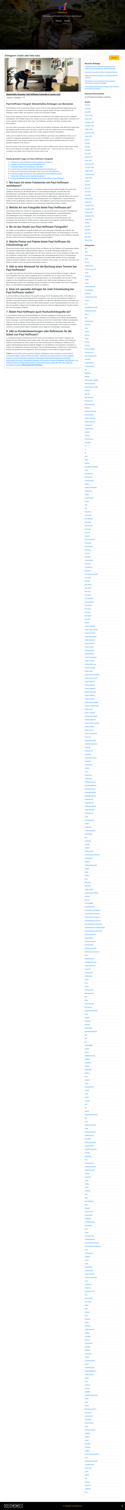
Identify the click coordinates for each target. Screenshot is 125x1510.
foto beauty (88, 511)
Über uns (58, 21)
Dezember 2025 (89, 122)
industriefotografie (90, 965)
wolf (86, 1478)
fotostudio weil (89, 813)
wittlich (87, 1475)
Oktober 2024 (89, 170)
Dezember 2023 (89, 205)
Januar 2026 (88, 119)
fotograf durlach (89, 650)
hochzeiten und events (47, 356)
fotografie (87, 747)
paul (86, 1194)
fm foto (87, 501)
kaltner (87, 979)
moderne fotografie (90, 1125)
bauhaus (87, 335)
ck (85, 446)
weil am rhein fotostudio (91, 1454)
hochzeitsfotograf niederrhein (93, 924)
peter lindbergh (89, 1201)
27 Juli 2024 (9, 97)
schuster (87, 1332)
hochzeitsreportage (90, 941)
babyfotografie (89, 321)
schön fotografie (89, 1329)
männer (87, 1090)
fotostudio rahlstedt (90, 806)
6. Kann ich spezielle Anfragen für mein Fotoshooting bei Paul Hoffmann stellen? (36, 173)
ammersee (88, 276)
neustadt (87, 1152)
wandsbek (87, 1443)
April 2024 (88, 191)
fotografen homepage (91, 744)
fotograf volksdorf (90, 712)
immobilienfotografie (90, 962)
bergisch (87, 345)
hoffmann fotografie (90, 948)
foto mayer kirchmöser (91, 574)
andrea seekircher (90, 286)
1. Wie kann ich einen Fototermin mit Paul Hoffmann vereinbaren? (31, 162)
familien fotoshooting (91, 487)
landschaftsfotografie (91, 1031)
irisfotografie (88, 976)
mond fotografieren (90, 1132)
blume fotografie (89, 404)
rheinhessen (88, 1284)
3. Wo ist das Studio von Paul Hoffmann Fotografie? (26, 167)
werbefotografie (89, 1464)
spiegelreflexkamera (90, 1371)
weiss (86, 1457)
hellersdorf (88, 886)
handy (86, 872)
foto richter (88, 595)
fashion (87, 494)
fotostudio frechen (90, 789)
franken (87, 823)
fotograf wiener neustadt (92, 723)
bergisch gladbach (90, 349)
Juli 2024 (87, 181)
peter (86, 1197)
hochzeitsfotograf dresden (92, 913)
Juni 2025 (87, 143)
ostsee (86, 1180)
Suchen (114, 58)
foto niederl (88, 588)
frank (86, 816)
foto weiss (88, 619)
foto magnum (88, 567)
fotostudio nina (89, 799)
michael (87, 1111)
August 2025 (88, 136)
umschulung (88, 1419)
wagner (87, 1440)
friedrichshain (89, 834)
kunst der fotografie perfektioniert (24, 358)
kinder (86, 1000)
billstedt (87, 376)
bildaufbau (88, 373)
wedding (87, 1450)
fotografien (88, 754)
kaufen (87, 986)
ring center (88, 1301)
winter (87, 1471)
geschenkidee (88, 858)
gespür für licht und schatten (29, 356)
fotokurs (87, 768)
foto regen (88, 591)
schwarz (87, 1339)
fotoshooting (88, 778)
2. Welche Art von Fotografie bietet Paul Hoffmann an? (27, 164)
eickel (86, 470)
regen (86, 1263)
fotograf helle (88, 671)
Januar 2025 (88, 160)
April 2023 (88, 233)
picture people (89, 1211)
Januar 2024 (88, 202)
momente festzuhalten (57, 360)
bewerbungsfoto (89, 362)
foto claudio (88, 515)
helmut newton (89, 889)
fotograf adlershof (90, 626)
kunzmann (88, 1021)
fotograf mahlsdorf (90, 688)
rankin (87, 1260)
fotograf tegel (89, 709)
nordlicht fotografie (90, 1166)
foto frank (88, 529)
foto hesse (88, 549)
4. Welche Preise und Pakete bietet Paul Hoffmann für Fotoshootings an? (33, 169)
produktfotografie (90, 1239)
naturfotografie (89, 1145)
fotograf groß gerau (90, 664)
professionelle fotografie (92, 1242)
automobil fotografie (90, 310)
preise (86, 1232)
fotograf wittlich (89, 726)
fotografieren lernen (91, 757)
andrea (87, 283)
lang (86, 1035)
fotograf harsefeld (90, 667)
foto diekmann (89, 518)
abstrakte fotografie (90, 269)
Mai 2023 (87, 229)
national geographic (90, 1142)
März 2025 (88, 153)
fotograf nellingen (90, 695)
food (86, 504)
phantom (87, 1208)
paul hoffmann (70, 360)
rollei (86, 1308)
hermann (87, 896)
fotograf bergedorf (90, 633)
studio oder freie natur (58, 362)
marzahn (87, 1100)
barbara (87, 331)
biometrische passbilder (91, 380)
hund (86, 955)
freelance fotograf (90, 830)
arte (86, 304)
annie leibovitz (89, 290)
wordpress (88, 1485)
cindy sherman (89, 439)
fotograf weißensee (90, 719)
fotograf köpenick (90, 681)
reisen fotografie (89, 1274)
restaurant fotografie (91, 1277)
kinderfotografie (89, 1003)
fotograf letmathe (90, 685)
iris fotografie (89, 972)
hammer (87, 868)
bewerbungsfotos (90, 366)
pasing (87, 1187)
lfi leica (87, 1052)
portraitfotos (88, 1225)
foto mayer (88, 570)
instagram (88, 969)
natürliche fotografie (91, 1149)
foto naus (87, 581)
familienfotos (88, 491)
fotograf (70, 353)
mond (86, 1128)
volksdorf (87, 1433)
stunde (87, 1398)
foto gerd (87, 532)
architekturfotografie (91, 297)
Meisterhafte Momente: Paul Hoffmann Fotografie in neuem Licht (33, 94)
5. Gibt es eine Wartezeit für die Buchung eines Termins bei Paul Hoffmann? (34, 171)
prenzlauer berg (89, 1235)
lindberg (87, 1073)
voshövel (87, 1436)
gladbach (87, 861)
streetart (87, 1388)
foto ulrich (88, 612)
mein (86, 1104)
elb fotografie (88, 477)
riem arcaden (88, 1298)
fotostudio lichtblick (90, 792)
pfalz (86, 1204)
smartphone (88, 1353)
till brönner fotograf (90, 1409)
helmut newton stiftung (91, 892)
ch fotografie (88, 425)
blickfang (87, 390)
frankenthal (88, 827)
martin (87, 1097)
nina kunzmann (89, 1163)
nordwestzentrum (90, 1170)
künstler (87, 1017)
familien (87, 484)
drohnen (87, 463)
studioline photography (91, 1395)
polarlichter (88, 1218)
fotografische (88, 764)
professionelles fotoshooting (93, 1246)
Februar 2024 (88, 198)
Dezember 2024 (89, 164)
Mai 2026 (87, 105)
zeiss (86, 1492)
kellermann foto (89, 993)
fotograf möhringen (90, 692)
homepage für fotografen (92, 951)
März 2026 (88, 112)
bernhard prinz (89, 352)
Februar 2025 (88, 157)
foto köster (88, 556)
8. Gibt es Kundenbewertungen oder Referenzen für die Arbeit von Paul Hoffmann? (37, 178)
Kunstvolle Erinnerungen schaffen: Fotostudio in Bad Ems (101, 72)
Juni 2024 (87, 184)
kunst (86, 1014)
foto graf (87, 536)
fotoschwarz (88, 775)
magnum (87, 1080)
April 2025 (88, 150)
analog (87, 279)
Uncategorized (89, 1423)
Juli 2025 (87, 139)
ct (85, 449)
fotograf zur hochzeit (91, 733)
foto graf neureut (90, 539)
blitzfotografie (89, 401)
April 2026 (88, 108)
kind (86, 996)
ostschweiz (88, 1177)
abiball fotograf (89, 265)
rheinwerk (88, 1287)
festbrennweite (89, 498)
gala (86, 837)
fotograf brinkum (90, 643)
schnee (87, 1322)
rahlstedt (87, 1256)
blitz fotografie (89, 397)
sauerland (87, 1319)
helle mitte (88, 882)
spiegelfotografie (89, 1367)
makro (86, 1083)
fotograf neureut (89, 698)
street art (87, 1384)
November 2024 (89, 167)
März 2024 (88, 195)
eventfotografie (89, 480)
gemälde (87, 844)
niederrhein (88, 1156)
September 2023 (89, 216)
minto (86, 1121)
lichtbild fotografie (90, 1055)
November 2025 (89, 125)
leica (86, 1041)
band (86, 328)
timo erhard (88, 1412)
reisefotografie (89, 1270)
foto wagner (88, 615)
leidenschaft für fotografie (53, 358)
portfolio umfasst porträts (26, 362)
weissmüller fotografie (91, 1461)
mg (85, 1107)
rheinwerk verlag (90, 1291)
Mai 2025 (87, 146)
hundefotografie (89, 958)
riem (86, 1294)
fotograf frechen (89, 660)
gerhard (87, 847)
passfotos (87, 1190)
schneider (87, 1326)
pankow (87, 1184)
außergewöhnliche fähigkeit (31, 353)
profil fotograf (89, 1253)
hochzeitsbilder (89, 903)
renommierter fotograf (43, 362)
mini (86, 1118)
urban (86, 1426)
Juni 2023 (87, 226)
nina (86, 1159)
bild (86, 369)
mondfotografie (89, 1135)
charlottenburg (89, 428)
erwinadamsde (17, 97)
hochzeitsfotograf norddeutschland (95, 927)
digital (86, 459)
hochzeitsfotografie (90, 934)
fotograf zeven (89, 730)
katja (86, 983)
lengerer (87, 1048)
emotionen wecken (61, 353)
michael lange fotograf (91, 1114)
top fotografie (89, 1416)
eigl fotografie (89, 473)
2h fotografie (88, 255)
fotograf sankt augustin (91, 702)
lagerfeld (87, 1024)
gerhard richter (89, 851)
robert (86, 1305)
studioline (87, 1391)
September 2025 (89, 132)
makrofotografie (89, 1087)
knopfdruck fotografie (91, 1010)
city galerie (88, 442)
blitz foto (87, 394)
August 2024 (88, 177)
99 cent (87, 262)
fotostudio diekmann (90, 785)
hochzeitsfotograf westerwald (93, 931)
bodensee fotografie (90, 411)
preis (86, 1229)
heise (86, 879)
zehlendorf (88, 1488)
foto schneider (89, 598)
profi (86, 1249)
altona (86, 272)
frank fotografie (89, 820)
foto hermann (89, 546)
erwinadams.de (62, 12)
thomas (87, 1405)
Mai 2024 (87, 188)
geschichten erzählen (13, 356)
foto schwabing (89, 601)
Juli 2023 (87, 222)
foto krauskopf (89, 560)
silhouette (87, 1350)
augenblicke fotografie (91, 307)
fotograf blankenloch (91, 636)
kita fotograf (88, 1007)
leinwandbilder (89, 1045)
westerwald (88, 1468)
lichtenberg (88, 1062)
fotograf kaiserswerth (91, 678)
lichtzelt (87, 1066)
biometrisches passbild (91, 387)
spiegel (87, 1364)
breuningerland (89, 414)
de (85, 452)
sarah (86, 1315)
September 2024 (89, 174)
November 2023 (89, 209)
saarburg (87, 1312)
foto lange (88, 563)
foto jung (87, 553)
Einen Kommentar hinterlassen (32, 365)
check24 (87, 432)
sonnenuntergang (90, 1360)
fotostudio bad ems (90, 782)
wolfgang (87, 1481)
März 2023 (88, 236)
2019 (86, 248)
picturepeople (89, 1215)
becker (87, 338)
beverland (87, 359)
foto (86, 508)
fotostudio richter (90, 809)
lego (86, 1038)
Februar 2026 (88, 115)
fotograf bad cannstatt (91, 629)
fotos (86, 771)
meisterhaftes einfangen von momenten (36, 360)
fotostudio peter (89, 802)
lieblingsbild (88, 1069)
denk (86, 456)
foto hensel (88, 543)
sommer (87, 1357)
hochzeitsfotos (89, 938)
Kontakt (67, 21)
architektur (88, 293)
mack (86, 1076)
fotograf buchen (89, 647)
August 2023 (88, 219)
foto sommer (88, 605)
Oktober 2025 (89, 129)
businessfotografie (90, 421)
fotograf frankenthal (90, 657)
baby (86, 317)
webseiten (88, 1447)
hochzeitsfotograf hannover (93, 920)
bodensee (87, 407)
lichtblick (87, 1059)
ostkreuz (87, 1173)
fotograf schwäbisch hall (92, 705)
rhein (86, 1281)
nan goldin (88, 1138)
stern (86, 1381)
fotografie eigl (89, 750)
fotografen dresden (90, 740)
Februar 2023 (88, 240)
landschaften (40, 358)
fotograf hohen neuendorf (92, 674)
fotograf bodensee (90, 640)
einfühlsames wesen (47, 353)
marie (86, 1093)
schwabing (88, 1336)
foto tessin (88, 608)
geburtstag (88, 841)
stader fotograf (89, 1374)
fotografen (88, 737)
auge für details (17, 353)
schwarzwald (88, 1343)
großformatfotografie (91, 865)
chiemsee (87, 435)
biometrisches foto (90, 383)
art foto (87, 300)
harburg (87, 875)
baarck (87, 314)
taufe (86, 1402)
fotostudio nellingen (90, 795)
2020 (86, 252)
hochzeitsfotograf (90, 906)
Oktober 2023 (89, 212)
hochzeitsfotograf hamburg (92, 917)
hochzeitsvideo (89, 944)
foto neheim (88, 584)
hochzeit (87, 899)
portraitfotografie (90, 1222)
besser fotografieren (91, 355)
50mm (86, 258)
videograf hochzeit (90, 1430)
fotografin (88, 761)
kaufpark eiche (89, 989)
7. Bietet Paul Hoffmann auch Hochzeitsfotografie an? (27, 176)
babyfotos (87, 324)
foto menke (88, 577)
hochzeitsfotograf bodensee (93, 910)
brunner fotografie (90, 418)
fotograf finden (89, 653)
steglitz (87, 1378)
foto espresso (89, 525)
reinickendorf (88, 1267)
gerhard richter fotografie (92, 854)
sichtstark (87, 1346)
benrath (87, 342)
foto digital (88, 522)
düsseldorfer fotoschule (91, 466)
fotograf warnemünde (91, 716)
